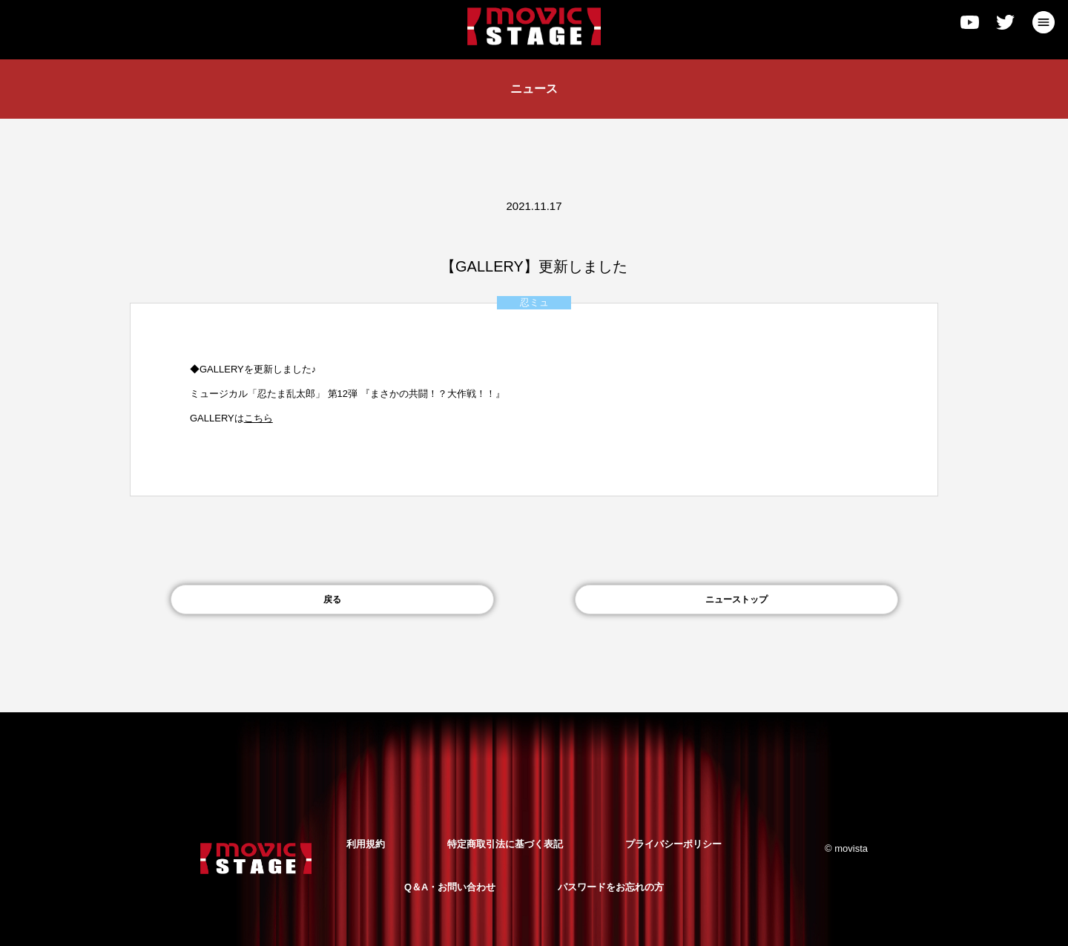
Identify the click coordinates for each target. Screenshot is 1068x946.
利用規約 (365, 844)
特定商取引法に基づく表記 (505, 844)
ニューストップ (736, 599)
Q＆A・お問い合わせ (450, 887)
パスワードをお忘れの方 (611, 887)
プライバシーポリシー (673, 844)
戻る (332, 599)
